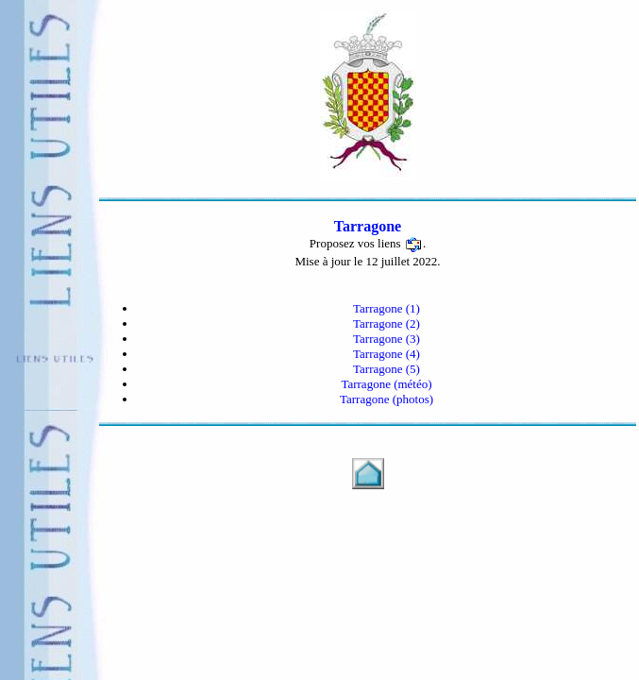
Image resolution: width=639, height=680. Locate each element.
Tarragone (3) (386, 339)
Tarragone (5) (386, 369)
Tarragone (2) (386, 323)
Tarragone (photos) (386, 399)
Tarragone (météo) (386, 384)
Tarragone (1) (386, 308)
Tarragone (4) (386, 354)
